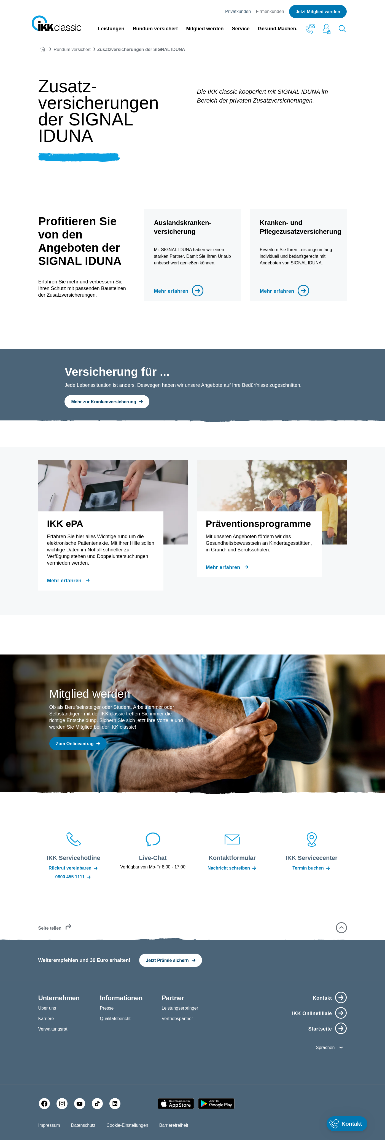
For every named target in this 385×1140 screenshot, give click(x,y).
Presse (107, 1008)
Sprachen (325, 1047)
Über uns (47, 1008)
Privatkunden (238, 11)
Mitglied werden (205, 28)
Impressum (49, 1125)
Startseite (320, 1029)
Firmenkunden (270, 11)
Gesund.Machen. (277, 28)
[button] (341, 927)
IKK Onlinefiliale (312, 1013)
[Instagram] (62, 1103)
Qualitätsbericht (115, 1018)
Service (240, 28)
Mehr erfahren (171, 291)
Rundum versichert (155, 28)
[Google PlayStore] (216, 1103)
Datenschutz (83, 1125)
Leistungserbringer (179, 1008)
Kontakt (322, 998)
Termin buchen (311, 868)
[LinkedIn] (115, 1103)
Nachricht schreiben (232, 868)
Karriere (46, 1018)
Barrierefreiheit (173, 1125)
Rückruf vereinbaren (73, 868)
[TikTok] (97, 1103)
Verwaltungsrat (53, 1029)
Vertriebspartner (177, 1018)
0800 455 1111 (73, 877)
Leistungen (111, 28)
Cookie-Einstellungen (127, 1125)
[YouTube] (79, 1103)
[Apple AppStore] (176, 1103)
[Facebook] (44, 1103)
